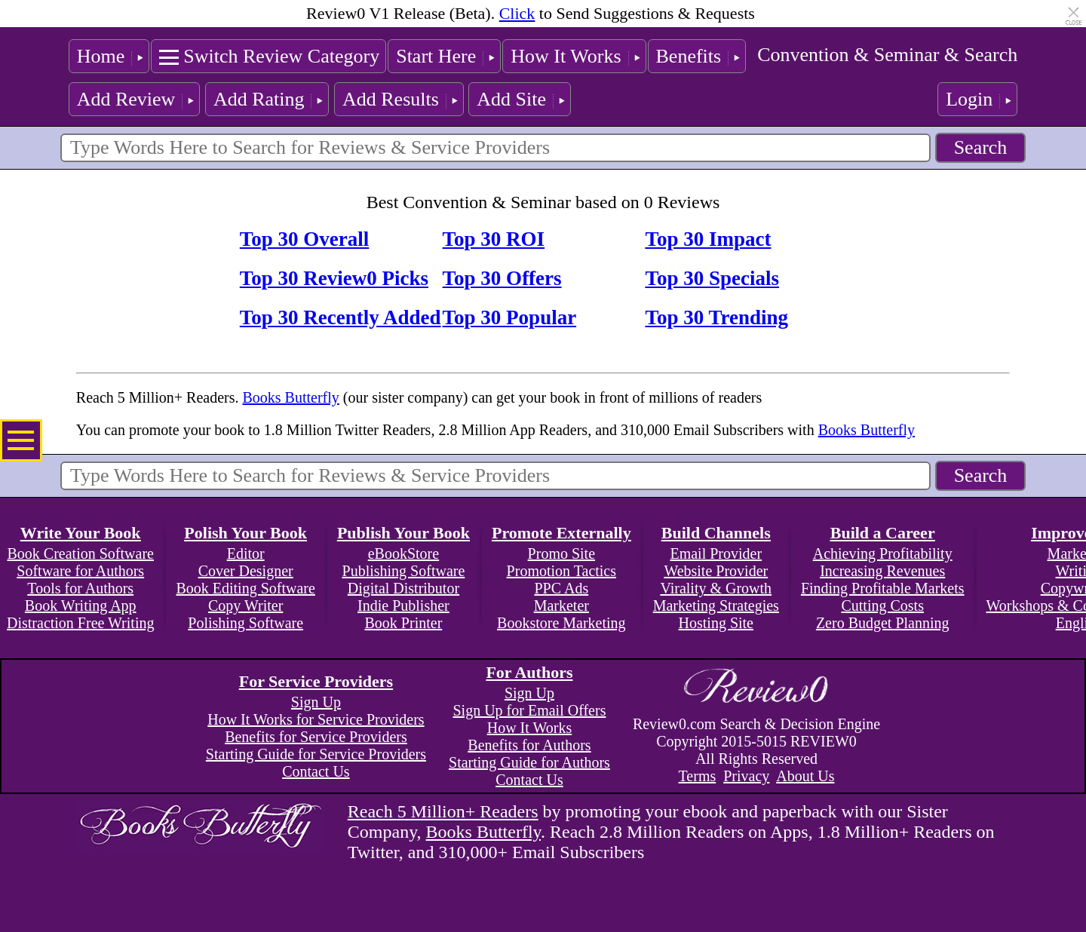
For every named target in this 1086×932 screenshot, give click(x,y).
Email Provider (716, 553)
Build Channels (716, 532)
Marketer (561, 605)
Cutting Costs (882, 605)
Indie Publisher (403, 605)
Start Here (436, 56)
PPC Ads (561, 588)
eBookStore (403, 553)
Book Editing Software (245, 588)
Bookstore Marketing (561, 623)
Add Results (390, 99)
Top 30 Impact (708, 239)
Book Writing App (81, 605)
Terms (697, 776)
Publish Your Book (403, 532)
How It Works (566, 56)
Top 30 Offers (502, 278)
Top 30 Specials (712, 278)
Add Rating (259, 99)
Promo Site (561, 553)
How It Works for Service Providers (315, 719)
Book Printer (404, 623)
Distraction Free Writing (80, 623)
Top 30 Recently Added (340, 317)
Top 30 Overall (305, 239)
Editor (246, 553)
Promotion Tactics (561, 571)
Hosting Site (716, 623)
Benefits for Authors (529, 745)
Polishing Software (245, 623)
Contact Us (315, 771)
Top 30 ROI (494, 239)
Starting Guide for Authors (529, 762)
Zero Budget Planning (882, 623)
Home (101, 56)
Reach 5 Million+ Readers (443, 811)
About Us (805, 776)
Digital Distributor (403, 588)
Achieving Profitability (883, 553)
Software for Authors (80, 571)
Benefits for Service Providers (316, 736)
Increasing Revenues (882, 571)
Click (517, 13)
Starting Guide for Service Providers (316, 754)
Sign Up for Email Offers (529, 710)
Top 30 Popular (510, 317)
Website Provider (716, 571)
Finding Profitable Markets (883, 588)
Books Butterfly (290, 397)
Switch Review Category (281, 56)
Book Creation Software (81, 553)
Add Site (511, 99)
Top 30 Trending (716, 317)
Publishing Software (403, 571)
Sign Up (316, 702)
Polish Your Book (245, 532)
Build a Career (882, 532)
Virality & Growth (716, 588)
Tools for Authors (80, 588)
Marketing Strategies (716, 605)
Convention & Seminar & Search (887, 55)
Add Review (126, 99)
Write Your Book (80, 532)
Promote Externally (561, 532)
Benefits (689, 56)
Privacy (746, 776)
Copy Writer (245, 605)
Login (969, 99)
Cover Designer (245, 571)
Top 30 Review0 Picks (334, 278)
